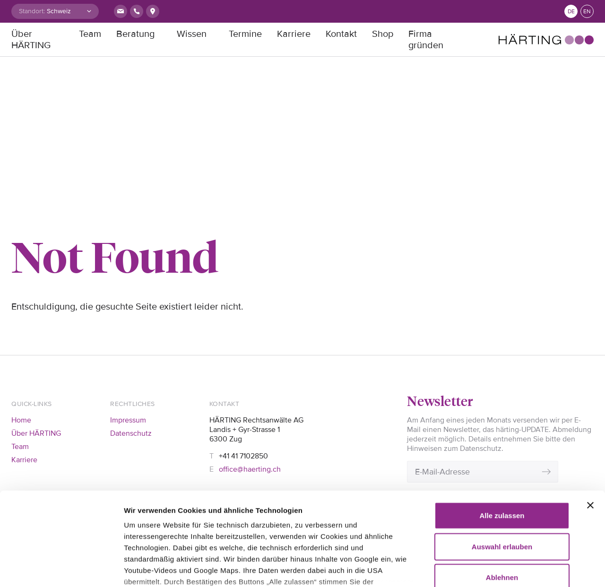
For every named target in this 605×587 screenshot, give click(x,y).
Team (90, 34)
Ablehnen (502, 490)
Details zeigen (148, 568)
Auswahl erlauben (502, 459)
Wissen (192, 34)
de (571, 11)
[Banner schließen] (590, 418)
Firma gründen (425, 39)
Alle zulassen (501, 428)
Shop (382, 34)
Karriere (294, 34)
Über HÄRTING (31, 39)
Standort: (32, 11)
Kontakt (341, 34)
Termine (245, 34)
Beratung (135, 34)
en (587, 11)
